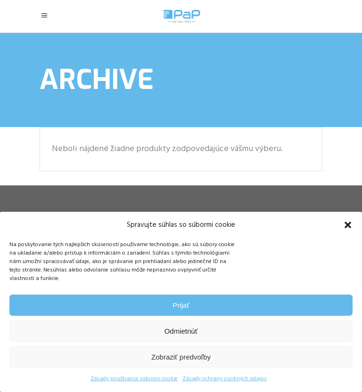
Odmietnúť (181, 331)
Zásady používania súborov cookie (134, 379)
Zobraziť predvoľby (181, 357)
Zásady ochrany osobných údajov (224, 379)
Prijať (181, 305)
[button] (348, 225)
